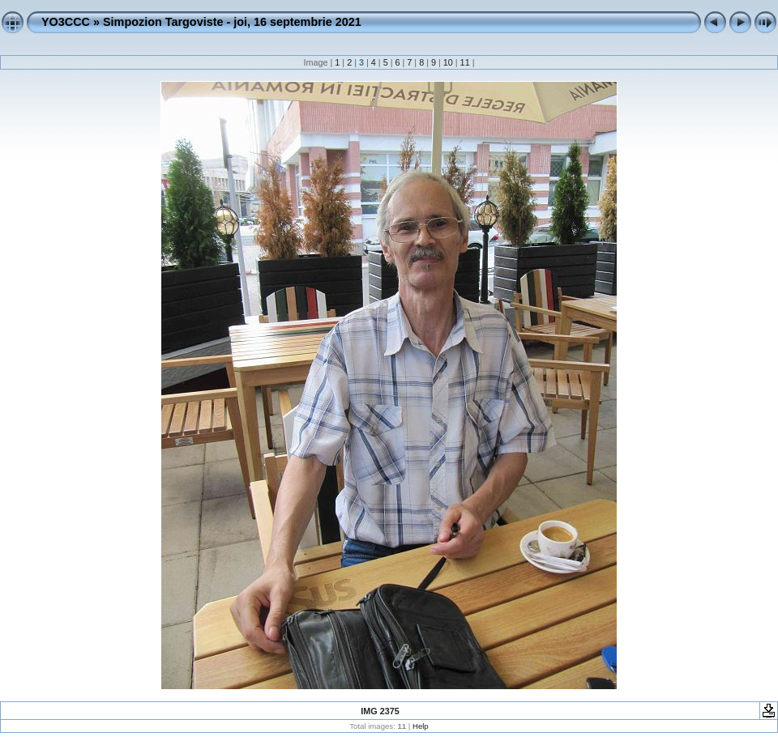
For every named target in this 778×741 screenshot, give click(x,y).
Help (421, 726)
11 (465, 62)
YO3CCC (65, 21)
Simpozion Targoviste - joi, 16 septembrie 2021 (232, 21)
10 (448, 62)
